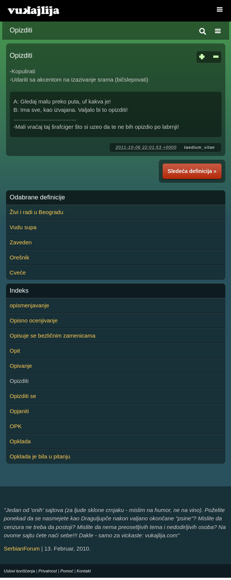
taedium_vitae (199, 147)
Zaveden (21, 242)
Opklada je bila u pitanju (40, 456)
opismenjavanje (29, 305)
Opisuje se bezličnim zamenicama (53, 335)
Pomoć (66, 571)
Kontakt (84, 571)
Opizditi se (23, 396)
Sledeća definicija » (191, 171)
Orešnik (19, 257)
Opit (15, 350)
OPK (16, 426)
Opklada (20, 441)
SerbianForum (22, 548)
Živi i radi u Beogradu (37, 212)
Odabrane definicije (37, 197)
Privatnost (48, 571)
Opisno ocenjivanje (34, 320)
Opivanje (21, 365)
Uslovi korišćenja (19, 571)
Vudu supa (23, 227)
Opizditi (21, 30)
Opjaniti (19, 411)
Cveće (18, 272)
